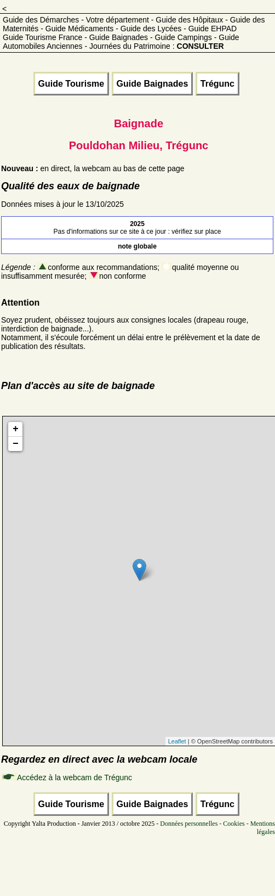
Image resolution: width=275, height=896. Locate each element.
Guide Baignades (152, 83)
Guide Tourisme (71, 83)
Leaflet (177, 741)
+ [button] (16, 429)
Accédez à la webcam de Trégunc (74, 777)
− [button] (16, 443)
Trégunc (217, 83)
